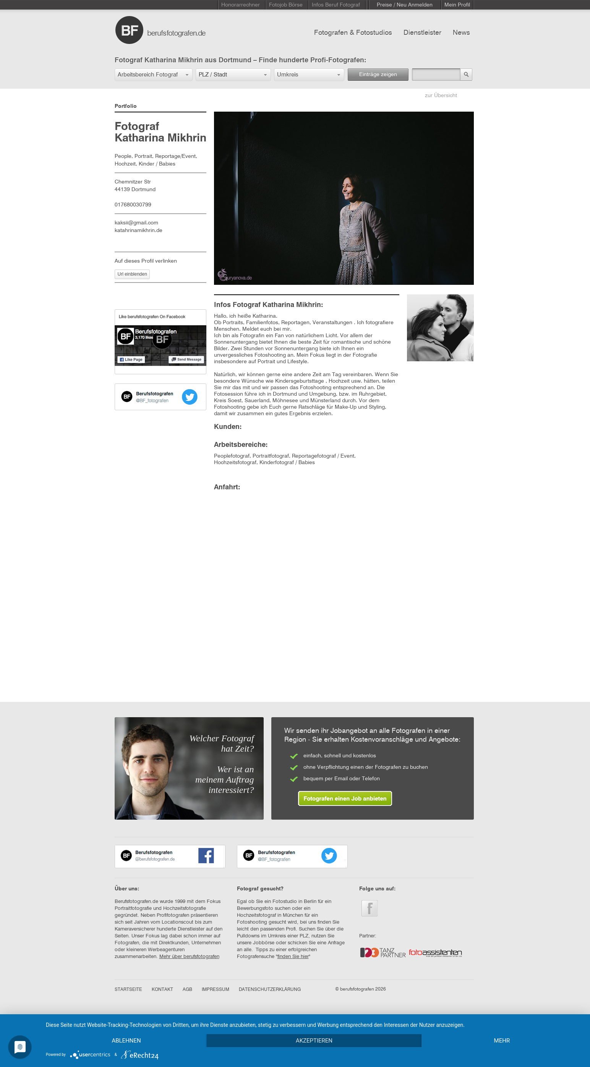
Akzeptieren (314, 1040)
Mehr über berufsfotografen (189, 956)
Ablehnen (126, 1040)
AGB (187, 989)
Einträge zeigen (378, 74)
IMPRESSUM (215, 989)
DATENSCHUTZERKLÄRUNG (270, 989)
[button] (154, 74)
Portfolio (126, 106)
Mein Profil (457, 5)
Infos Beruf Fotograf (336, 5)
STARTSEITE (128, 989)
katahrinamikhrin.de (138, 230)
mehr (502, 1040)
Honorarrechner (240, 5)
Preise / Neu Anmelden (405, 5)
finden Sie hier (293, 956)
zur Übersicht (441, 95)
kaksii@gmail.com (136, 223)
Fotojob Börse (286, 5)
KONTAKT (162, 989)
